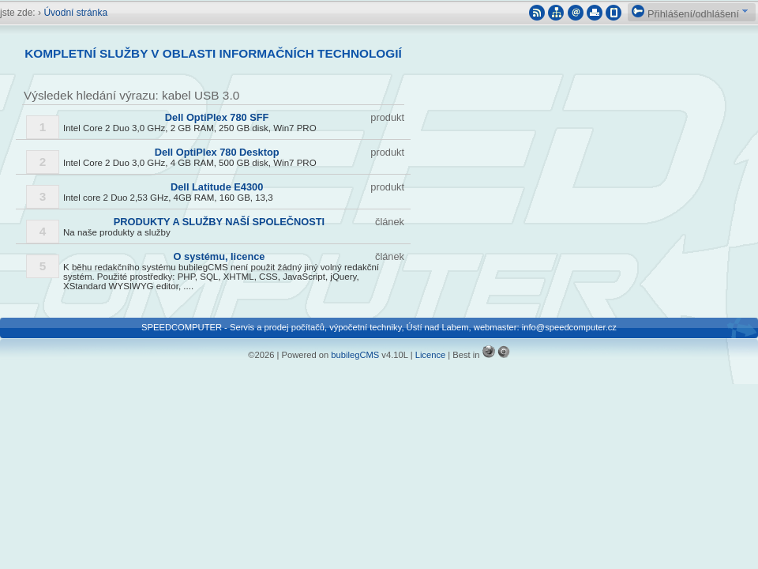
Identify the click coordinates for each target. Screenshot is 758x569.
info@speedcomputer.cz (569, 327)
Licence (430, 355)
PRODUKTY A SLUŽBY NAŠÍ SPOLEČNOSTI (219, 222)
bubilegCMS (355, 355)
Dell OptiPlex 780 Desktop (217, 152)
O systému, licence (219, 256)
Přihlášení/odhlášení (685, 14)
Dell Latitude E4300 (217, 187)
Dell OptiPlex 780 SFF (217, 117)
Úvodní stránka (75, 12)
